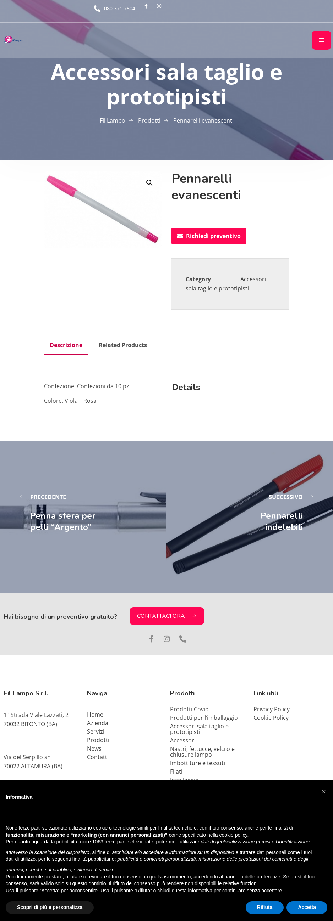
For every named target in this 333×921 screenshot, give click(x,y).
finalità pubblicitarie (93, 859)
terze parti (116, 841)
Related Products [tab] (123, 345)
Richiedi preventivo (209, 236)
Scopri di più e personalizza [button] (49, 907)
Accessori (183, 740)
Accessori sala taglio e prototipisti (199, 729)
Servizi (95, 731)
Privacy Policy (271, 709)
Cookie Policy (271, 718)
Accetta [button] (307, 907)
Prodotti (98, 740)
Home (95, 714)
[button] (149, 182)
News (94, 748)
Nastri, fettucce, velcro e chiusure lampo (202, 751)
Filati (176, 771)
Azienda (97, 723)
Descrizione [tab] (66, 345)
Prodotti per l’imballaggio (204, 718)
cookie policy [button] (233, 835)
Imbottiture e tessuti (197, 763)
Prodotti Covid (189, 709)
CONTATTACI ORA (167, 616)
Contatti (98, 757)
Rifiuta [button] (265, 907)
